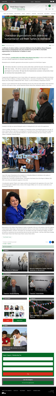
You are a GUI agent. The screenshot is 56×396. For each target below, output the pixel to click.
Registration (37, 1)
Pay (28, 382)
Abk (46, 9)
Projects (28, 13)
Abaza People (17, 13)
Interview (53, 13)
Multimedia (47, 13)
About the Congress (8, 13)
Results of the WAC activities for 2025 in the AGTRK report (14, 357)
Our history (40, 13)
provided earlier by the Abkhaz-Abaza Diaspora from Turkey (25, 57)
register (9, 252)
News (3, 45)
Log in (32, 1)
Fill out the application (28, 391)
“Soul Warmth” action (10, 17)
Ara (52, 9)
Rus (46, 5)
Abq (49, 9)
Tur (52, 5)
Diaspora (34, 13)
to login (4, 252)
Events (23, 13)
